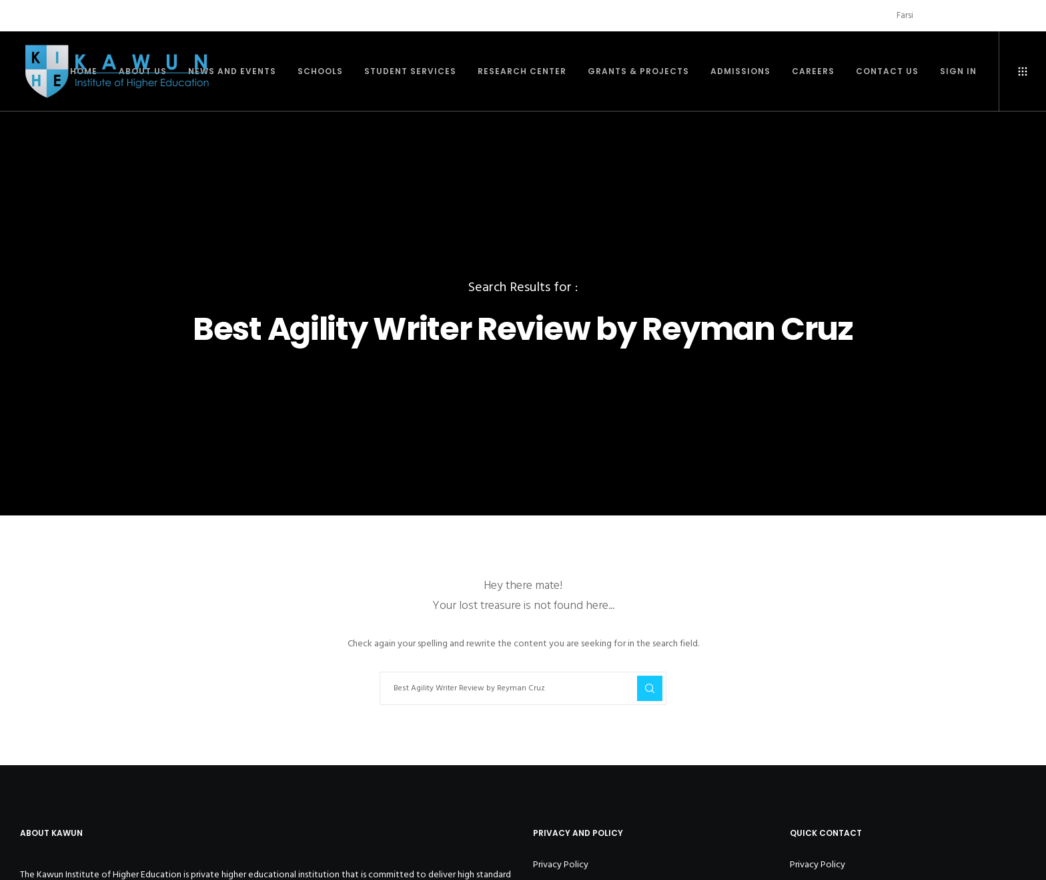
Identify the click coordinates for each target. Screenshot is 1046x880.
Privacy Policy (560, 864)
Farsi (905, 15)
